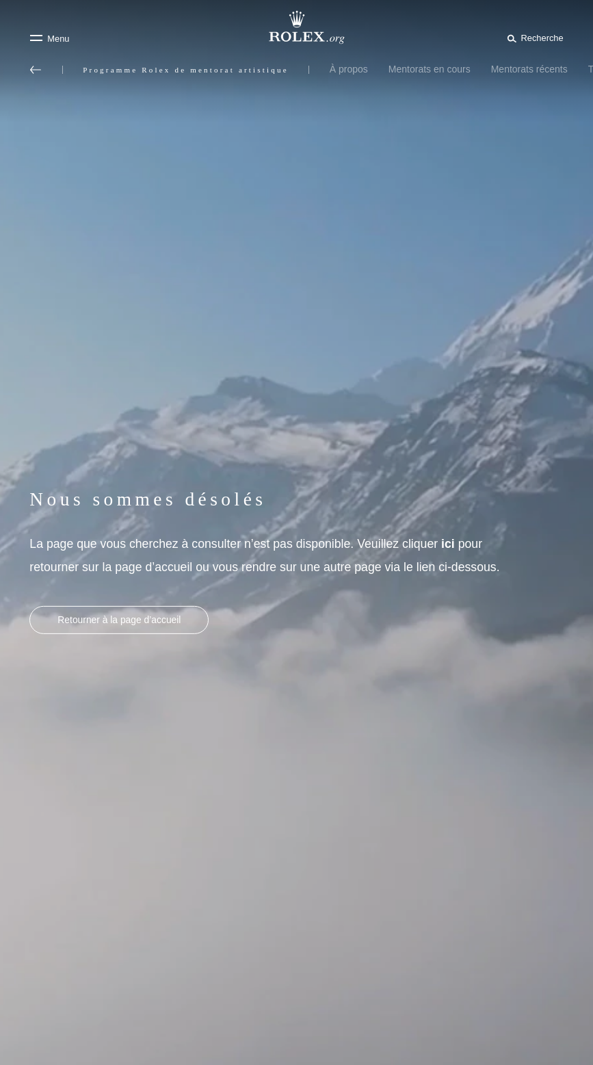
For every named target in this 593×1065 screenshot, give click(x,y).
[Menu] (49, 38)
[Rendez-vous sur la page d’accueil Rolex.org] (297, 27)
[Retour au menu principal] (35, 69)
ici (448, 544)
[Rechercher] (533, 37)
